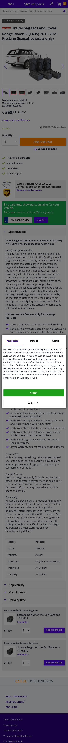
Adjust (33, 403)
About (55, 340)
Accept (33, 392)
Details (34, 340)
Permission (12, 340)
